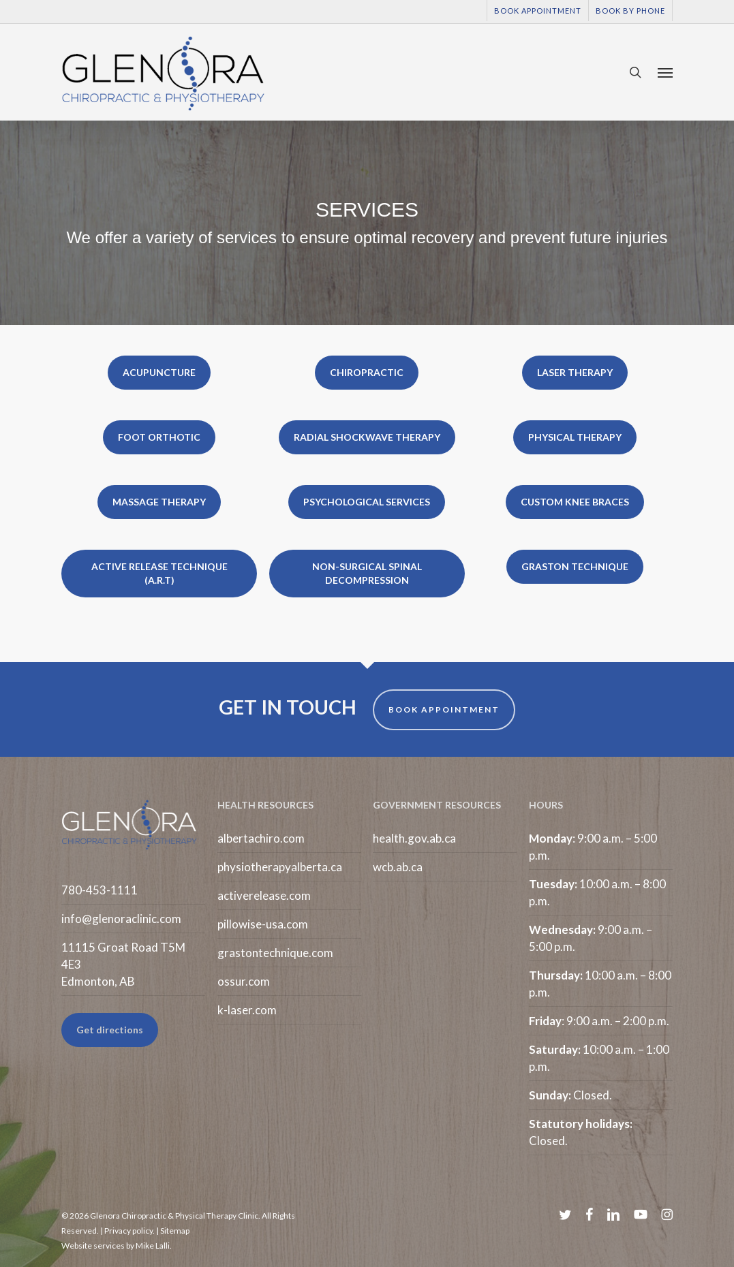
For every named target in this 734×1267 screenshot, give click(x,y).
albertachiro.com (261, 838)
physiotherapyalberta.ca (279, 867)
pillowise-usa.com (262, 924)
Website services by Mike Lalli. (116, 1245)
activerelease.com (264, 895)
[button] (665, 72)
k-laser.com (247, 1010)
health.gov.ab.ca (414, 838)
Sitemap (174, 1230)
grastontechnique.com (275, 952)
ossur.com (243, 981)
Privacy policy (128, 1230)
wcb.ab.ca (398, 867)
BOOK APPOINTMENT (444, 709)
